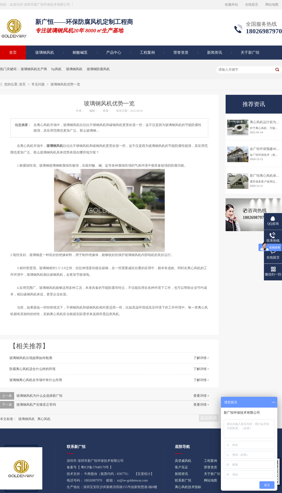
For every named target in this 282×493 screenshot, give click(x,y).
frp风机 (56, 69)
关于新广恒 (250, 52)
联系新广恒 (183, 480)
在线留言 (251, 4)
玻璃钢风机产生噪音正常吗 (36, 404)
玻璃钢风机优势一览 (65, 84)
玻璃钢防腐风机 (98, 69)
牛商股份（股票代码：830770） (107, 474)
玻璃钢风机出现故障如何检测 (30, 358)
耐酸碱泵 (80, 52)
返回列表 (208, 418)
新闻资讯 (214, 52)
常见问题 (38, 84)
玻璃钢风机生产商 (34, 69)
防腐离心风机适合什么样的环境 (32, 369)
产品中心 (113, 52)
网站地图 (271, 4)
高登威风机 (183, 460)
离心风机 (44, 419)
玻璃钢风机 (44, 52)
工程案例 (147, 52)
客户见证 (181, 467)
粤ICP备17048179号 (95, 467)
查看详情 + (201, 395)
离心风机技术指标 (188, 487)
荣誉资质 (180, 52)
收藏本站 (231, 4)
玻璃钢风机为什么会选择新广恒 (39, 395)
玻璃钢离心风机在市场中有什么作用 (35, 380)
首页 (23, 84)
